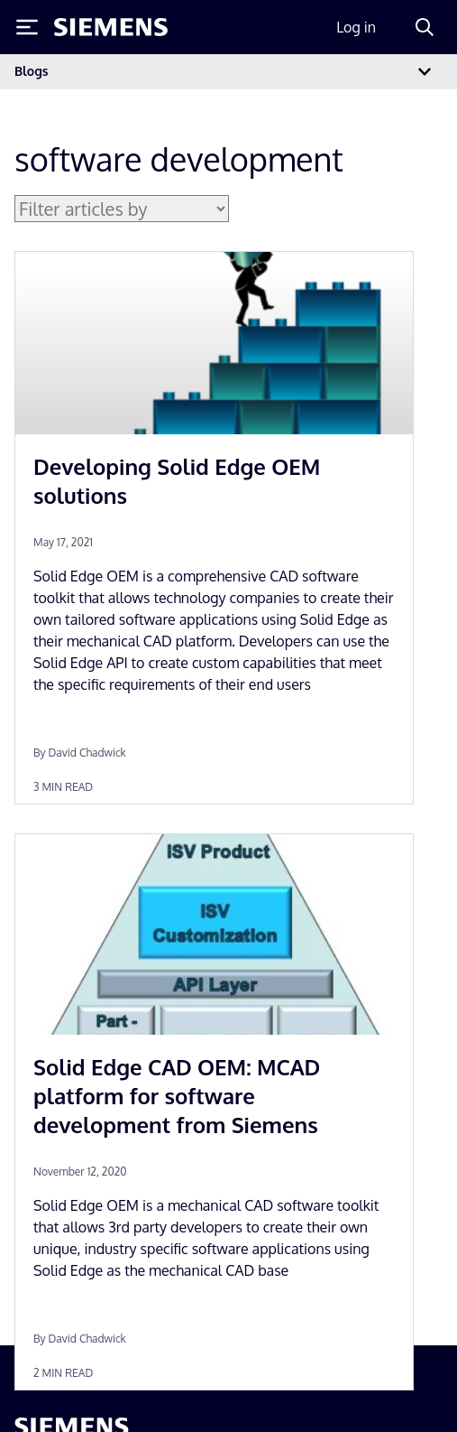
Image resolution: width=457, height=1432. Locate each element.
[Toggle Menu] (27, 27)
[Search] (425, 27)
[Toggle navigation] (425, 71)
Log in (356, 27)
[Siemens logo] (111, 27)
